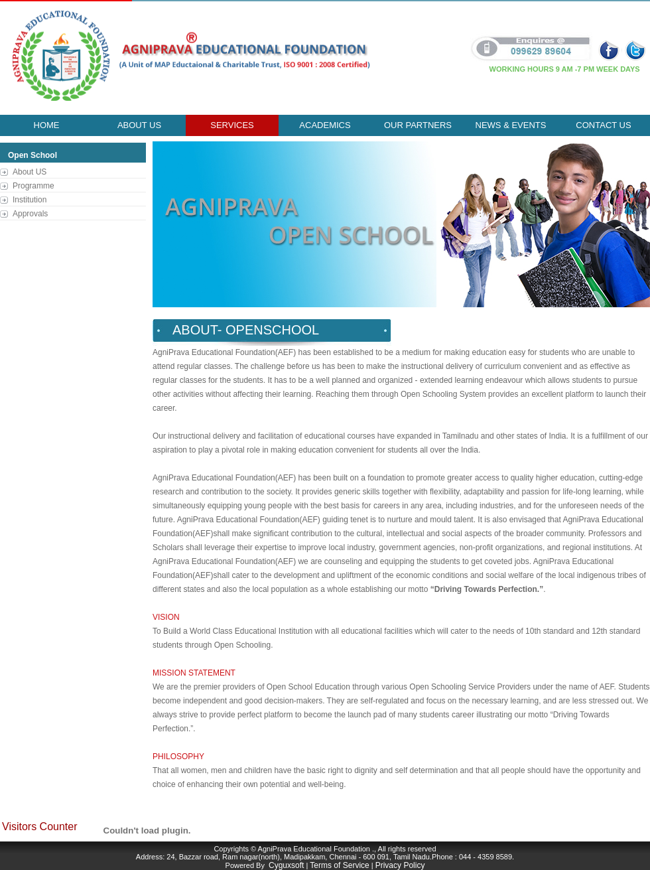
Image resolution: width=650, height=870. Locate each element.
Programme (33, 185)
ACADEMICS (324, 125)
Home (47, 125)
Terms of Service (339, 865)
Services (232, 125)
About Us (139, 125)
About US (29, 172)
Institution (29, 199)
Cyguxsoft (286, 865)
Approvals (30, 213)
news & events (511, 125)
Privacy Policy (400, 865)
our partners (418, 125)
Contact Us (603, 125)
